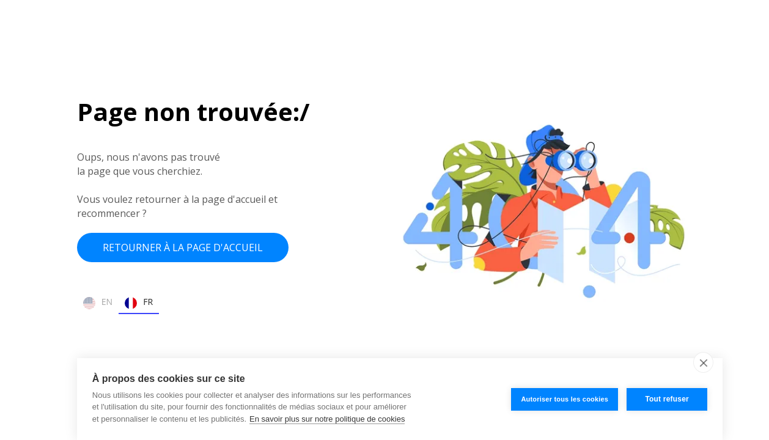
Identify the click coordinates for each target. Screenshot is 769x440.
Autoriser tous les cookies (564, 399)
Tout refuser (667, 399)
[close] (703, 362)
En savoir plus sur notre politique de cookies (327, 419)
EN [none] (97, 303)
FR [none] (139, 303)
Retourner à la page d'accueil (183, 247)
